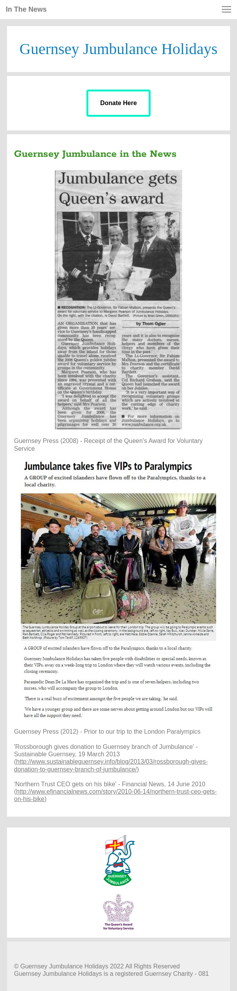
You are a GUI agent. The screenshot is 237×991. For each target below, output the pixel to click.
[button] (226, 9)
